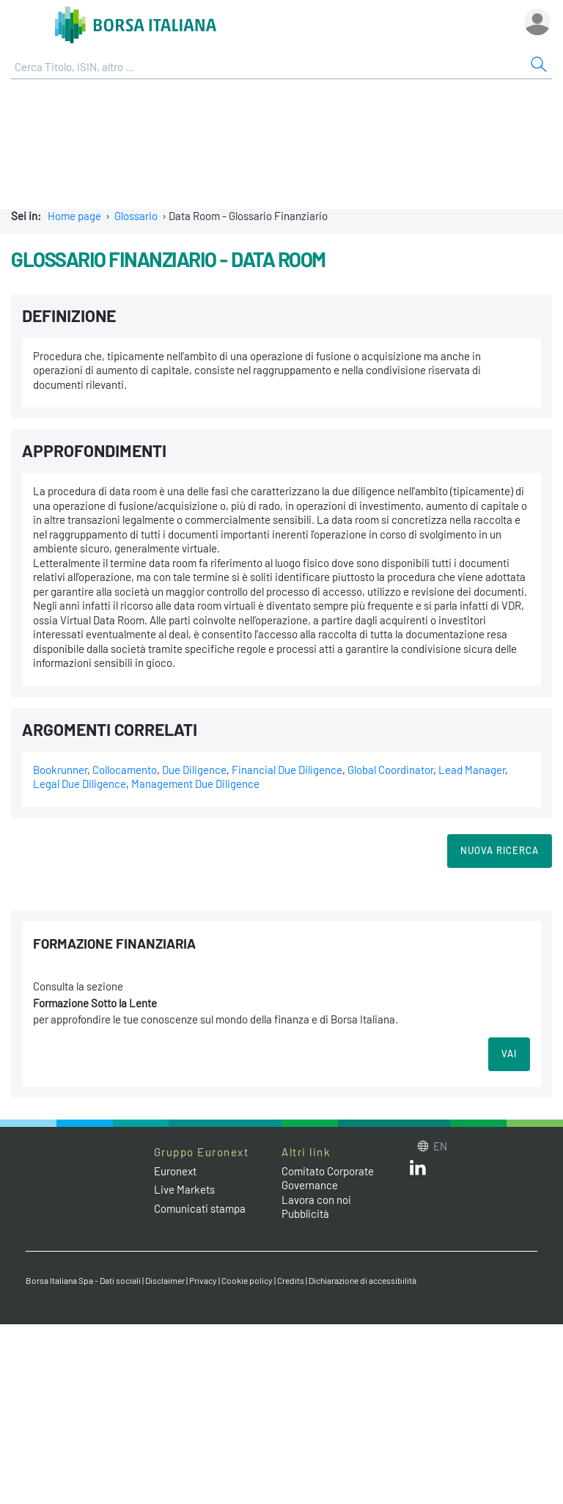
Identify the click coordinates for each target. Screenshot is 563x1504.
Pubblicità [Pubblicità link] (305, 1213)
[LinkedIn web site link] (418, 1171)
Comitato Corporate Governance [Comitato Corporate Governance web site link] (328, 1178)
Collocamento (124, 769)
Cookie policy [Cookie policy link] (247, 1280)
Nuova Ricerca (499, 850)
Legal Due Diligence (79, 783)
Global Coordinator (390, 769)
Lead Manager (471, 769)
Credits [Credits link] (290, 1280)
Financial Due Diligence (287, 769)
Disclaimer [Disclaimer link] (165, 1280)
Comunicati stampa (200, 1208)
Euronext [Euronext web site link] (175, 1171)
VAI (509, 1053)
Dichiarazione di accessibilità (362, 1280)
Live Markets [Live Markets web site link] (184, 1189)
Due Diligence (194, 769)
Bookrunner (60, 769)
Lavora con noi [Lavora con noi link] (316, 1199)
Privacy (203, 1280)
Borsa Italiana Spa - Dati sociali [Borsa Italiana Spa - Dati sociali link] (83, 1280)
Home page (74, 215)
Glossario (136, 215)
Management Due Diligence (195, 783)
